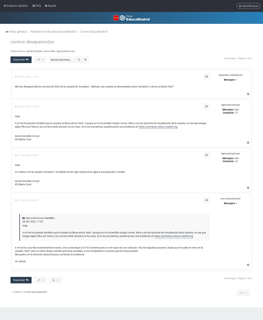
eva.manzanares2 (231, 198)
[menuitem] (36, 5)
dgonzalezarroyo (65, 51)
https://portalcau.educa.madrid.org (158, 126)
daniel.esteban (35, 51)
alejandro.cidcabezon (230, 75)
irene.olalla (49, 51)
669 (237, 109)
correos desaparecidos (32, 41)
